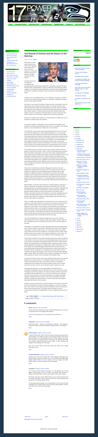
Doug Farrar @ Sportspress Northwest (12, 63)
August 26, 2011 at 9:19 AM (42, 368)
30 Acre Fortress (10, 73)
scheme (61, 296)
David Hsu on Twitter (11, 78)
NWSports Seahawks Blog (13, 85)
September (79, 146)
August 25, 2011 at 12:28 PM (42, 321)
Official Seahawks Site (12, 53)
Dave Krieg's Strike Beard (13, 76)
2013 (76, 134)
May (77, 223)
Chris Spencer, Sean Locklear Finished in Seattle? (82, 69)
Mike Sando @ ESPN (12, 55)
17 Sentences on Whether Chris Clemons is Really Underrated (82, 80)
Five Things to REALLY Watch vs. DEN (81, 151)
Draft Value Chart (34, 24)
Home (10, 24)
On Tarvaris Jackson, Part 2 (83, 198)
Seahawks (27, 298)
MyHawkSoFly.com (11, 84)
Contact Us (69, 24)
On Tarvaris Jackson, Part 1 (83, 207)
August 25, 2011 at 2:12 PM (44, 333)
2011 (76, 138)
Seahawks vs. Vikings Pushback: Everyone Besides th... (82, 166)
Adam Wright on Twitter (12, 75)
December (79, 140)
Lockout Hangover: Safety (82, 173)
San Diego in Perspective (82, 187)
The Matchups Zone (11, 96)
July (77, 218)
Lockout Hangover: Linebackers (80, 201)
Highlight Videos (59, 24)
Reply (30, 316)
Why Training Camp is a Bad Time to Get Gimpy (83, 205)
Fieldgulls (9, 80)
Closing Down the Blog (80, 95)
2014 (76, 132)
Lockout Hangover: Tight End (83, 157)
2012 (76, 136)
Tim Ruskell (36, 298)
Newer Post (27, 416)
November (79, 142)
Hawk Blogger (10, 82)
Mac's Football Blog (11, 65)
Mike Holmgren (50, 296)
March (78, 227)
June (77, 220)
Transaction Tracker (20, 24)
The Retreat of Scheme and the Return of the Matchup (83, 154)
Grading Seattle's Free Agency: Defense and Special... (82, 215)
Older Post (65, 416)
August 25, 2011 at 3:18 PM (47, 354)
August (78, 148)
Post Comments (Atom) (36, 419)
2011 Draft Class (80, 24)
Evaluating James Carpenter (82, 76)
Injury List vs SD (80, 190)
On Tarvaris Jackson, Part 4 (83, 159)
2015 (76, 130)
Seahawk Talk (10, 91)
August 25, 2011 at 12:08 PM (40, 307)
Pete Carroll (56, 296)
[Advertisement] (43, 37)
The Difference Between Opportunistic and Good (82, 176)
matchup (44, 296)
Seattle (31, 298)
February (78, 229)
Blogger (55, 429)
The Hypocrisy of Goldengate (82, 93)
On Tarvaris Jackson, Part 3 (83, 182)
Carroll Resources (46, 24)
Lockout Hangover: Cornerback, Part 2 (81, 192)
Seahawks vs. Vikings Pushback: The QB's (81, 162)
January (78, 231)
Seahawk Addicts (11, 89)
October (78, 144)
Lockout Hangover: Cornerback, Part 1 (81, 196)
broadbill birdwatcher (34, 354)
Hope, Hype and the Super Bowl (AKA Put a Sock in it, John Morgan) (82, 89)
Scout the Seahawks (11, 87)
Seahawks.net (10, 94)
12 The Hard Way (11, 71)
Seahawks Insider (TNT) (12, 60)
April (77, 225)
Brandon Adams (33, 333)
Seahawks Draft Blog (11, 92)
